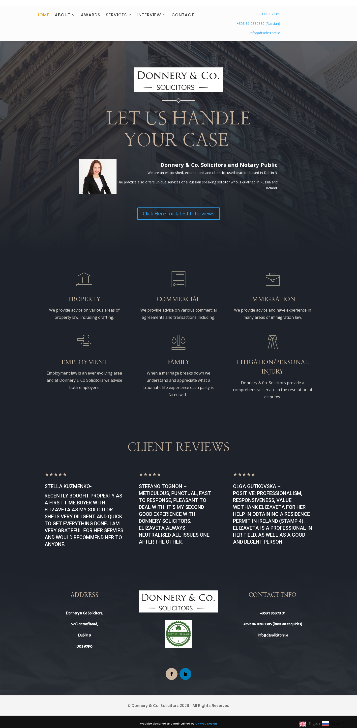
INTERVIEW (149, 10)
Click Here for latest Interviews (178, 208)
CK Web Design (206, 719)
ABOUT (62, 10)
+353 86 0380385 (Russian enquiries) (272, 619)
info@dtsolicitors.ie (265, 28)
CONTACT (183, 10)
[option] (333, 723)
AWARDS (90, 10)
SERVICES (116, 10)
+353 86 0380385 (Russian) (258, 18)
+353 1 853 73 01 (266, 9)
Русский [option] (338, 723)
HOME (42, 10)
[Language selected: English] (323, 723)
